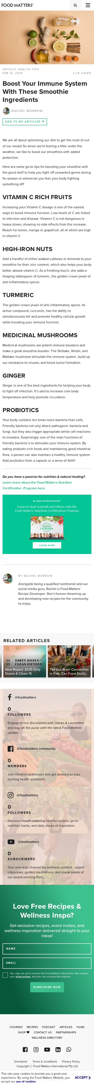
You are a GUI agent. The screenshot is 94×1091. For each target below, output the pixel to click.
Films (80, 1027)
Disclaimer (20, 1061)
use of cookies (26, 1081)
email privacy (23, 976)
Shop (24, 1032)
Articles (66, 1027)
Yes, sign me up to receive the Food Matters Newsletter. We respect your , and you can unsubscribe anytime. (49, 975)
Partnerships (66, 1032)
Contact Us (43, 1032)
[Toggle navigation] (87, 5)
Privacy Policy (71, 1061)
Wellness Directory (47, 1038)
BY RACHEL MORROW (35, 576)
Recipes (32, 1027)
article (9, 69)
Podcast (48, 1027)
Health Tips (28, 69)
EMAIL (11, 963)
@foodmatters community (36, 748)
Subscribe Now (47, 987)
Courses (16, 1027)
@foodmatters (25, 697)
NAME (11, 948)
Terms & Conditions (45, 1061)
